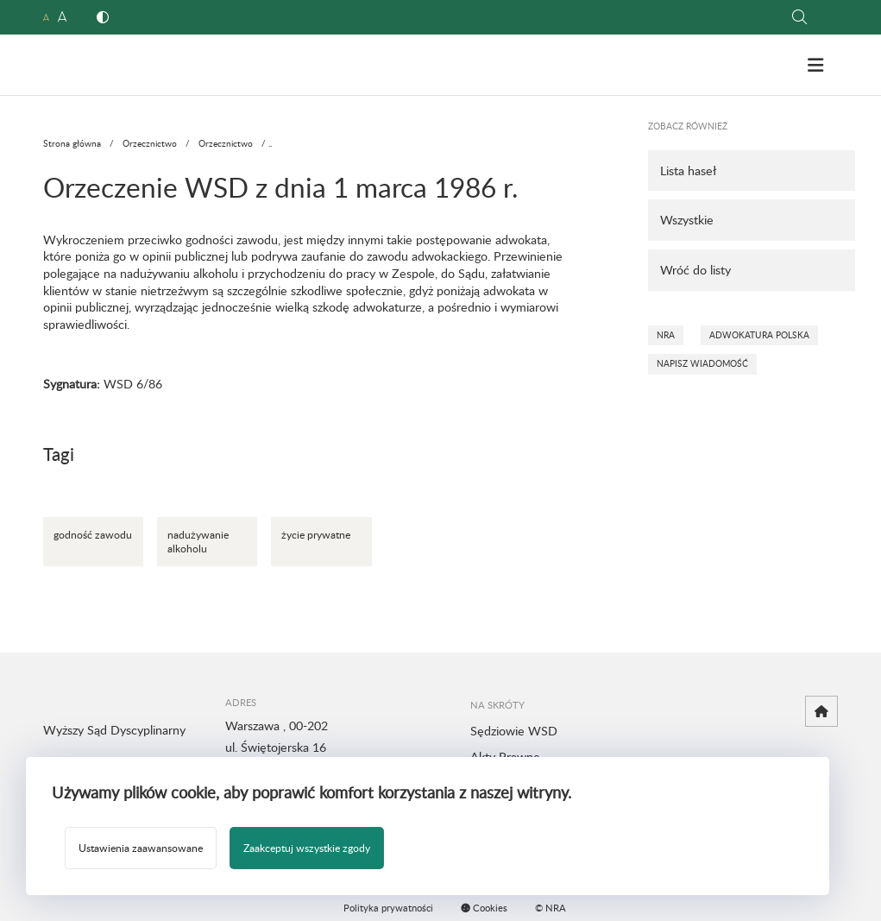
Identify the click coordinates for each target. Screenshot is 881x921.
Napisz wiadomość (702, 363)
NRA (666, 335)
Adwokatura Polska (759, 335)
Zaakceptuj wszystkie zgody (306, 848)
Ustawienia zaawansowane (141, 848)
